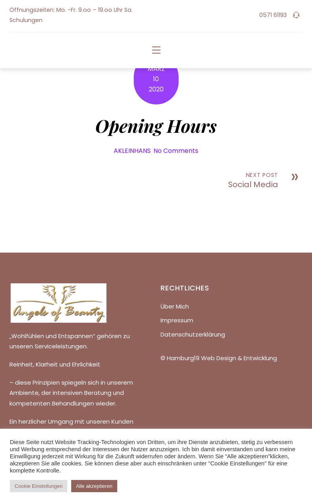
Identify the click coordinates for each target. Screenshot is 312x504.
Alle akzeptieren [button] (94, 486)
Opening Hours (156, 125)
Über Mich (175, 306)
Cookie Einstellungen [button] (39, 486)
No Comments (175, 150)
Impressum (177, 320)
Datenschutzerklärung (193, 334)
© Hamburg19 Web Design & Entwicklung (219, 358)
